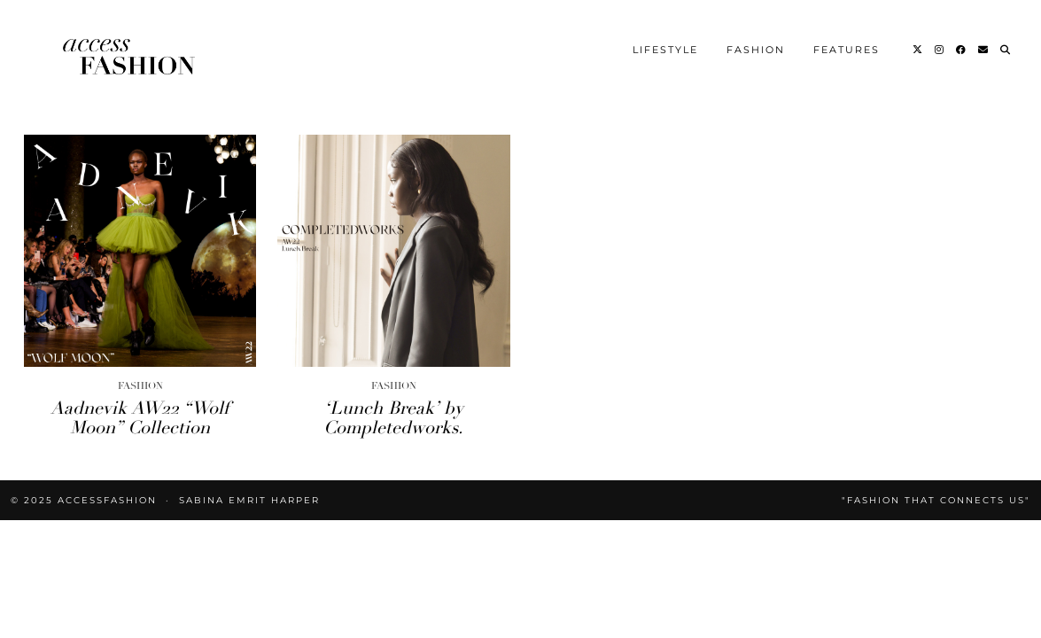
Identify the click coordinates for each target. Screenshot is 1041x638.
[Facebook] (961, 49)
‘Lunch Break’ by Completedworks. (393, 418)
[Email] (984, 49)
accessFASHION (107, 500)
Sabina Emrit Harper (249, 500)
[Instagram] (940, 49)
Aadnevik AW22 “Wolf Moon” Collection (139, 418)
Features (846, 49)
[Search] (1006, 49)
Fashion (755, 49)
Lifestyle (665, 49)
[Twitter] (918, 49)
